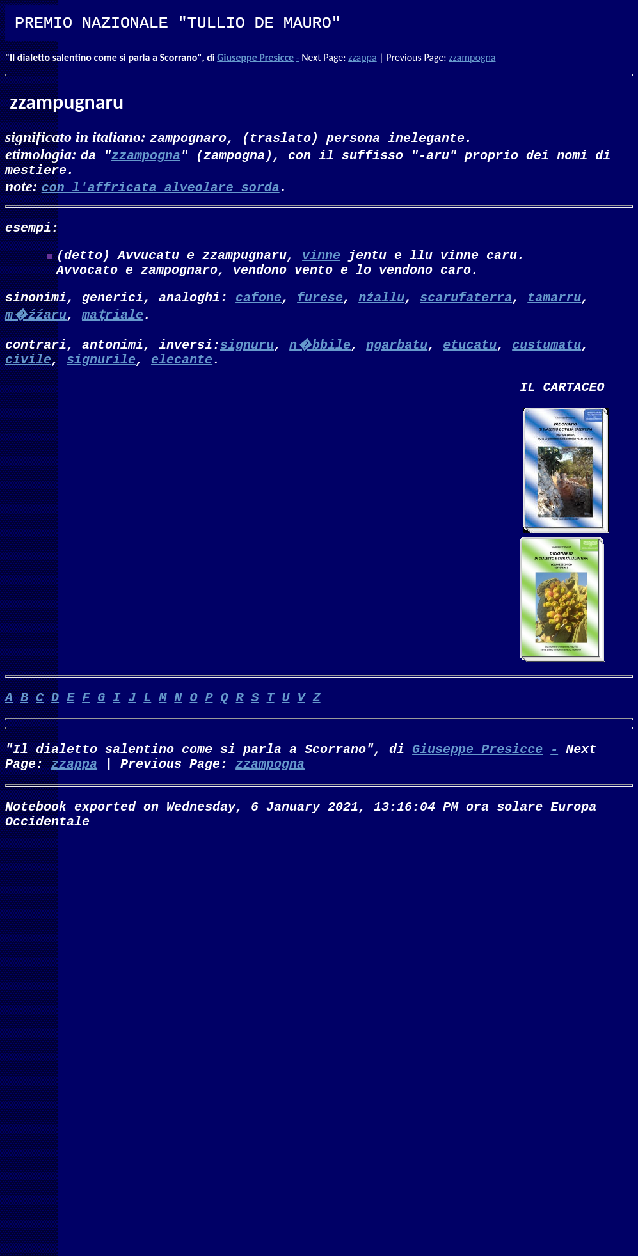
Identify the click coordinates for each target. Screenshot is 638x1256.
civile (28, 374)
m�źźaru (36, 326)
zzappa (362, 57)
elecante (181, 374)
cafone (258, 309)
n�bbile (320, 356)
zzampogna (472, 57)
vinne (321, 262)
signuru (247, 356)
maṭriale (112, 326)
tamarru (554, 309)
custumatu (546, 356)
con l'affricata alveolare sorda (161, 189)
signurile (101, 374)
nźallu (381, 309)
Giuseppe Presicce (255, 57)
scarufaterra (466, 309)
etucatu (470, 356)
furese (320, 309)
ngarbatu (396, 356)
